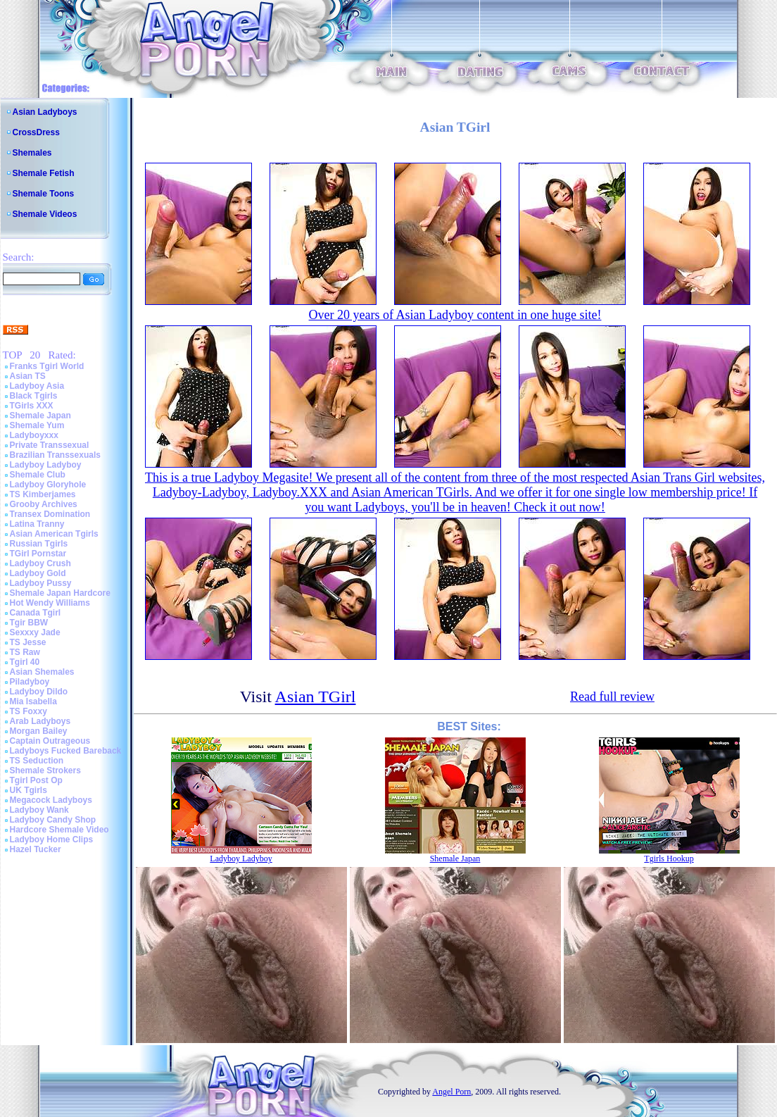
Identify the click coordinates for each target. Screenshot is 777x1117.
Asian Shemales (42, 672)
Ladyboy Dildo (39, 692)
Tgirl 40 (25, 662)
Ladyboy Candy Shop (53, 820)
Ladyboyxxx (34, 435)
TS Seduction (37, 761)
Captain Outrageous (50, 741)
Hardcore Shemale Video (59, 830)
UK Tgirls (28, 790)
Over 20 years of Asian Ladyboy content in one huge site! (455, 315)
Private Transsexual (49, 445)
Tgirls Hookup (668, 858)
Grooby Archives (43, 504)
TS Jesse (28, 642)
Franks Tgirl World (47, 366)
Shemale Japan (40, 415)
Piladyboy (30, 682)
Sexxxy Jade (35, 632)
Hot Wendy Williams (50, 603)
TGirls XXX (31, 406)
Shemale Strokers (45, 770)
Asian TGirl (315, 696)
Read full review (612, 696)
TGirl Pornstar (38, 553)
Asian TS (28, 376)
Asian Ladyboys (45, 112)
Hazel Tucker (35, 849)
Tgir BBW (29, 623)
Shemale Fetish (44, 173)
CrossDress (36, 132)
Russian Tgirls (39, 544)
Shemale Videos (45, 214)
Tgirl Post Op (36, 780)
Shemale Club (37, 475)
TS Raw (25, 652)
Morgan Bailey (39, 731)
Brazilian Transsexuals (55, 455)
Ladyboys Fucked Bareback (66, 751)
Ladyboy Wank (39, 810)
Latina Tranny (37, 524)
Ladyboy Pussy (41, 583)
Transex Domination (50, 514)
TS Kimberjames (43, 494)
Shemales (32, 153)
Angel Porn (451, 1092)
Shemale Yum (37, 425)
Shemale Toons (44, 194)
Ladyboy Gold (38, 573)
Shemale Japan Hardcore (60, 593)
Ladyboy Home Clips (52, 839)
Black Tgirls (34, 396)
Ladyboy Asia (37, 386)
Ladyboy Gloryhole (48, 484)
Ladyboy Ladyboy (46, 465)
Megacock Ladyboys (51, 800)
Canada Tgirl (35, 613)
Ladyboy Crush (40, 563)
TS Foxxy (28, 711)
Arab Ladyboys (40, 721)
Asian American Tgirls (54, 534)
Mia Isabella (33, 701)
